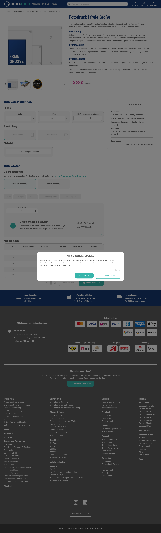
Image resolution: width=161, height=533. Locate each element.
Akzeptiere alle (84, 276)
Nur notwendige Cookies (108, 276)
